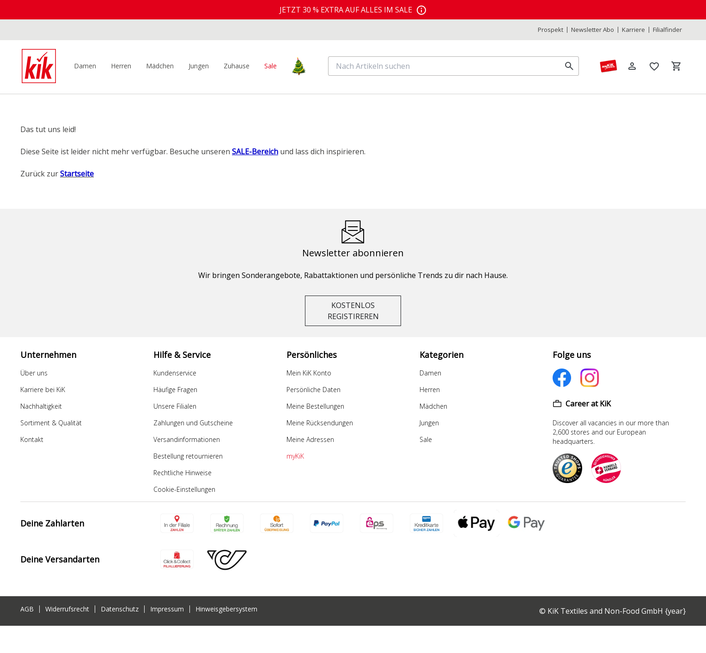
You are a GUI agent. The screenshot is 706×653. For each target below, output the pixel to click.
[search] (569, 66)
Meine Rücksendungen (319, 422)
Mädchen (433, 406)
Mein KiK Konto (308, 373)
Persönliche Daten (313, 389)
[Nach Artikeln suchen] (446, 66)
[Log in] (632, 66)
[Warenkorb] (676, 66)
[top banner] (353, 9)
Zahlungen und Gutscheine (193, 422)
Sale (426, 439)
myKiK (295, 456)
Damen (430, 373)
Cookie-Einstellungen (184, 489)
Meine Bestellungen (315, 406)
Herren (430, 389)
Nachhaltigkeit (41, 406)
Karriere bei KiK (42, 389)
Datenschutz (120, 609)
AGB (27, 609)
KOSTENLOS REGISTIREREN (353, 310)
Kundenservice (174, 373)
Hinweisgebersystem (226, 609)
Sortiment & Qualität (51, 422)
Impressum (167, 609)
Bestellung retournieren (188, 456)
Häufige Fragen (175, 389)
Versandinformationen (186, 439)
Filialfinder (667, 30)
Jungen (429, 422)
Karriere (633, 30)
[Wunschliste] (654, 66)
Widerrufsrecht (67, 609)
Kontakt (31, 439)
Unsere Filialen (174, 406)
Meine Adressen (310, 439)
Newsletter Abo (592, 30)
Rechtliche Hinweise (182, 472)
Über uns (34, 373)
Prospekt (550, 30)
